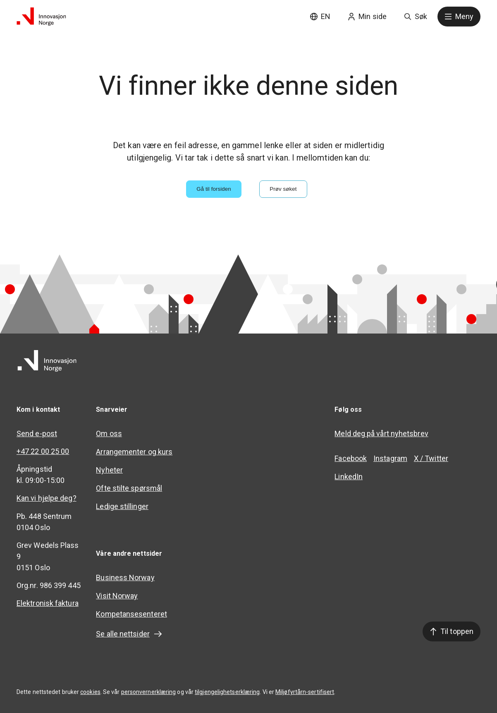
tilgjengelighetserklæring (227, 692)
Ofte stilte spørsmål (129, 488)
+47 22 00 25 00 (43, 451)
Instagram (390, 458)
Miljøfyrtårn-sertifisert (304, 692)
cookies (90, 692)
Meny (458, 16)
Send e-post (37, 433)
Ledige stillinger (122, 506)
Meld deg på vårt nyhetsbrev (381, 433)
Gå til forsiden (213, 189)
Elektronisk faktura (48, 603)
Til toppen (451, 631)
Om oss (109, 433)
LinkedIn (349, 476)
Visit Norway (117, 595)
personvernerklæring (148, 692)
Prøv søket (283, 189)
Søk (415, 16)
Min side (367, 16)
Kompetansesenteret (131, 614)
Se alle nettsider (129, 634)
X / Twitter (431, 458)
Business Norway (125, 577)
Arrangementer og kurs (134, 451)
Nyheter (109, 470)
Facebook (351, 458)
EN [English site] (320, 16)
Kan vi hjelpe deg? (46, 498)
